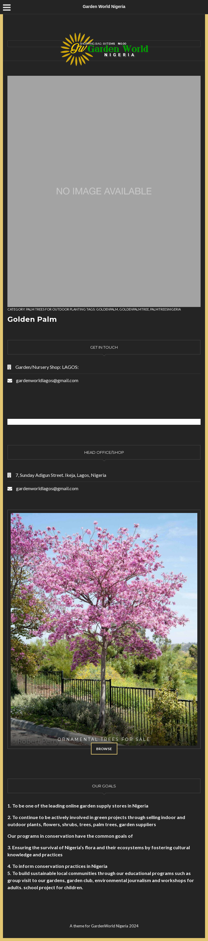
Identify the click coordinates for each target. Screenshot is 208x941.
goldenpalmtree (134, 309)
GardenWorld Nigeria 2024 (115, 926)
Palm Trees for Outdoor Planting (56, 309)
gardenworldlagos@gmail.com (47, 380)
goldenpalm (107, 309)
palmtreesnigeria (165, 309)
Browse (104, 749)
